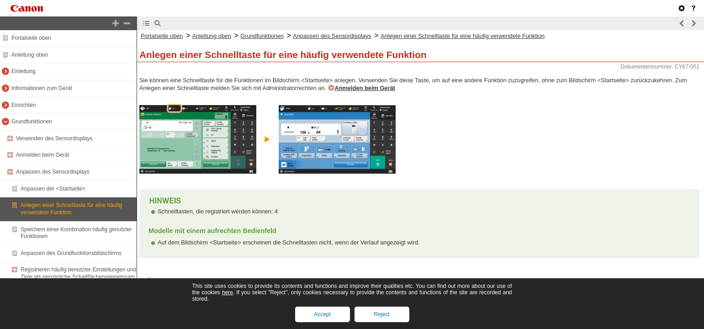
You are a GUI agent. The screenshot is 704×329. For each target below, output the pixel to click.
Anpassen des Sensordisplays (53, 172)
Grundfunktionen (31, 121)
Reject (381, 314)
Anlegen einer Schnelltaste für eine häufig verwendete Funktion (71, 209)
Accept (322, 314)
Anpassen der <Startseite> (53, 189)
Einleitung (23, 71)
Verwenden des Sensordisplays (54, 138)
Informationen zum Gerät (41, 88)
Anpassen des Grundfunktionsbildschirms (71, 253)
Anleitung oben (29, 55)
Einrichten (23, 105)
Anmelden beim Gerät (42, 155)
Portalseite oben (31, 38)
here (227, 292)
